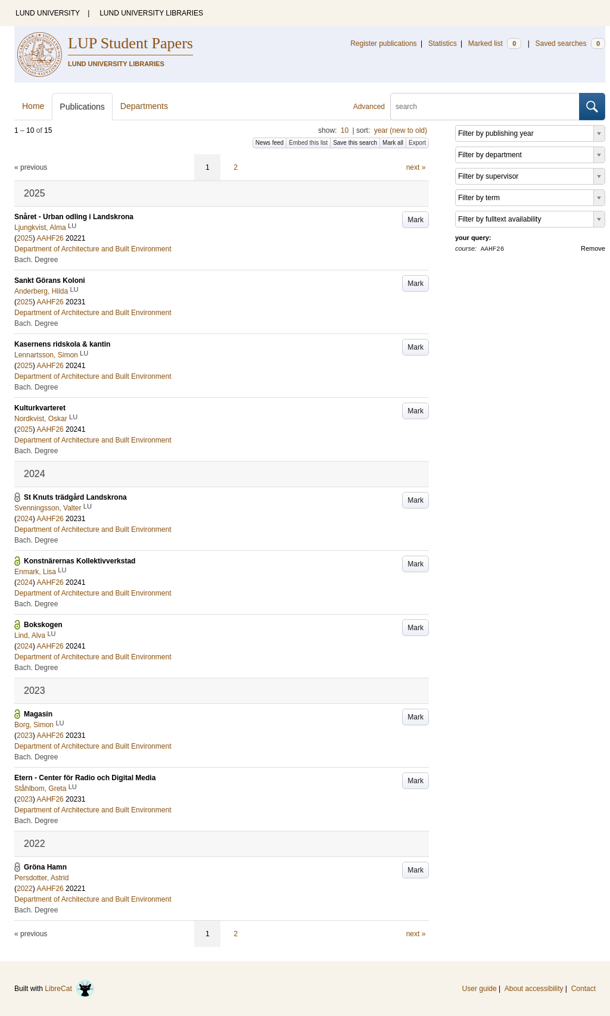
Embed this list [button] (308, 142)
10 (344, 130)
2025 (25, 238)
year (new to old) (400, 130)
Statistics (442, 43)
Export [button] (417, 142)
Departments (144, 106)
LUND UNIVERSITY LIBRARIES (151, 13)
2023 (25, 735)
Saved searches (570, 43)
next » (416, 167)
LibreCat (70, 988)
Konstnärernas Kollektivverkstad (79, 561)
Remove (593, 248)
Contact (583, 988)
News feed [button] (270, 142)
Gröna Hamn (45, 867)
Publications (82, 106)
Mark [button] (415, 220)
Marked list (494, 43)
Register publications (383, 43)
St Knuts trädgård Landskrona (75, 497)
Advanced (369, 106)
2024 (25, 519)
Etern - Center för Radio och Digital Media (84, 778)
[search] (485, 106)
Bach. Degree (36, 259)
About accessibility (534, 988)
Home (33, 106)
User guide (479, 988)
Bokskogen (43, 625)
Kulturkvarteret (40, 408)
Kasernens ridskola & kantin (62, 344)
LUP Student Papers (130, 43)
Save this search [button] (355, 142)
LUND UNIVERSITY (47, 13)
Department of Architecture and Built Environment (92, 249)
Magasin (38, 714)
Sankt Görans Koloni (49, 280)
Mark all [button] (392, 142)
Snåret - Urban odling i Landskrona (73, 217)
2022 (25, 888)
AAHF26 (49, 238)
